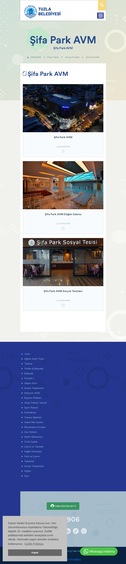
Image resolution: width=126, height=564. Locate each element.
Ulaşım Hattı (30, 383)
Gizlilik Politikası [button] (34, 543)
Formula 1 (29, 378)
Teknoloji (29, 461)
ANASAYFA (34, 57)
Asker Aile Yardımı (33, 422)
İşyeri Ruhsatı (31, 407)
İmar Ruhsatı (30, 431)
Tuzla (27, 353)
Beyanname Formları (34, 427)
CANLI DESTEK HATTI (63, 506)
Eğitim (27, 470)
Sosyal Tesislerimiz (34, 388)
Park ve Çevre (31, 456)
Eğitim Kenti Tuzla (34, 358)
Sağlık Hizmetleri (33, 451)
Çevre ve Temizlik (33, 446)
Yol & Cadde (30, 441)
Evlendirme (30, 412)
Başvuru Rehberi (32, 397)
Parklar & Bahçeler (33, 368)
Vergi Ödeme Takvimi (35, 402)
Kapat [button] (35, 552)
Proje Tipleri (53, 57)
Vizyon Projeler (72, 57)
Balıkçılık (28, 373)
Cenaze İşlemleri (33, 417)
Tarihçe (28, 363)
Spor (26, 475)
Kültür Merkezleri (33, 436)
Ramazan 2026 (32, 392)
